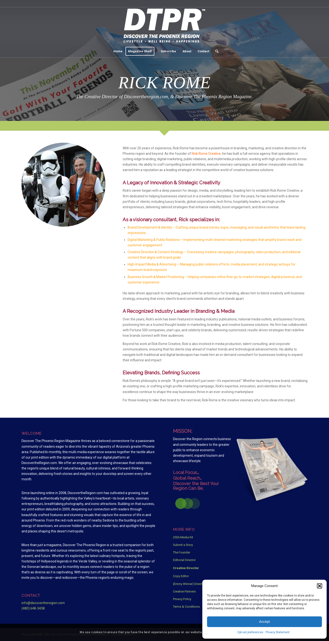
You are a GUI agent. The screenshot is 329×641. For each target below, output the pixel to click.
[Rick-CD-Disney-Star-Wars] (63, 185)
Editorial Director (184, 560)
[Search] (215, 51)
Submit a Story (183, 545)
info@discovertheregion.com (43, 603)
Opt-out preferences (250, 632)
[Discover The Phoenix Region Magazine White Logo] (164, 26)
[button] (319, 586)
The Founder (181, 552)
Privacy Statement (278, 632)
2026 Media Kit (183, 537)
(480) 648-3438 (33, 608)
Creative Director (186, 568)
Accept (264, 621)
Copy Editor (181, 576)
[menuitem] (118, 51)
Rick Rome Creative (206, 153)
